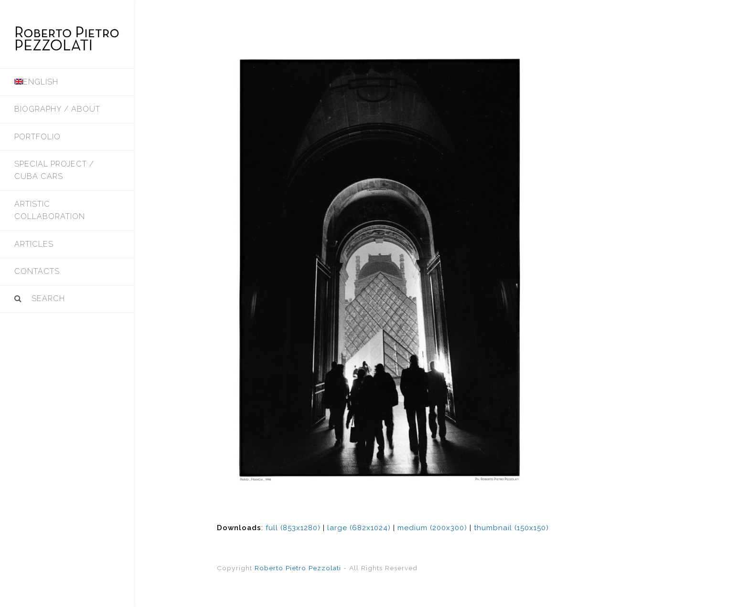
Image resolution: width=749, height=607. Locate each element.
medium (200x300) (432, 527)
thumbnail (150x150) (511, 527)
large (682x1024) (359, 527)
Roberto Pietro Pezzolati (298, 568)
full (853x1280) (293, 527)
